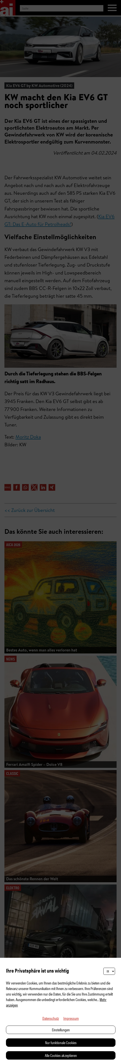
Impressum (71, 1018)
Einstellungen (61, 1029)
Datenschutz (50, 1018)
